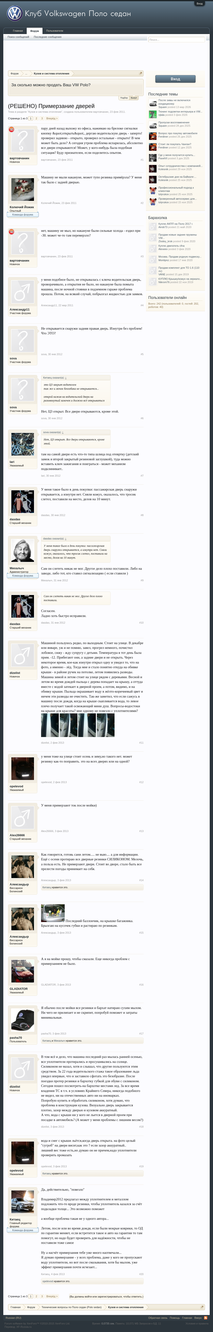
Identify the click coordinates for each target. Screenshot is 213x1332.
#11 (141, 742)
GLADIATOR (19, 989)
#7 (142, 475)
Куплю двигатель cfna (171, 245)
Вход (200, 3)
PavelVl (162, 158)
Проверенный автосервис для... (177, 198)
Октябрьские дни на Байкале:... (177, 176)
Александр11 (20, 309)
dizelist (15, 673)
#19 (141, 1166)
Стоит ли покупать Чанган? (174, 144)
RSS (205, 1317)
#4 (142, 305)
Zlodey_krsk (165, 241)
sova (13, 358)
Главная (18, 30)
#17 (141, 1033)
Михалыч (17, 568)
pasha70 (16, 1037)
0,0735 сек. (108, 1323)
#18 (141, 1126)
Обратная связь (157, 1317)
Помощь (175, 1317)
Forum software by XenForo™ (37, 1323)
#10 (141, 622)
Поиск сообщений (18, 36)
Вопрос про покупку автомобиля (177, 133)
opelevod (16, 786)
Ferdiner (163, 136)
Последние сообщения (47, 36)
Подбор (124, 98)
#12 (141, 782)
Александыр (19, 884)
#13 (141, 831)
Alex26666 (17, 835)
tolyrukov (163, 194)
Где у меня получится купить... (176, 155)
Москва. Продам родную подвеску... (179, 256)
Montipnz (163, 260)
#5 (142, 354)
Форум (34, 31)
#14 (141, 880)
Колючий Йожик (22, 207)
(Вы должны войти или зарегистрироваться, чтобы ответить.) (106, 1296)
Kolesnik (163, 169)
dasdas (15, 519)
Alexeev (163, 249)
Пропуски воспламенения (173, 122)
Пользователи (54, 30)
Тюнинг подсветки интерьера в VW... (180, 111)
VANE (161, 274)
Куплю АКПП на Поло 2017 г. (175, 223)
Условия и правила (197, 1323)
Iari (12, 462)
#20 (141, 1274)
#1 (142, 159)
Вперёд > (52, 118)
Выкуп (134, 97)
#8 (142, 515)
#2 (142, 203)
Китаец (47, 887)
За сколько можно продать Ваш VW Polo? (50, 84)
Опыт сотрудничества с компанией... (180, 165)
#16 (141, 984)
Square (162, 107)
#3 (142, 256)
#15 (141, 932)
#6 (142, 418)
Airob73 (162, 227)
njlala (161, 114)
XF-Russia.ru (23, 1326)
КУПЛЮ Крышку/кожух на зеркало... (180, 278)
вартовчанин (100, 111)
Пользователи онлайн (167, 298)
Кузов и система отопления (44, 111)
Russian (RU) (13, 1317)
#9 (142, 580)
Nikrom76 (164, 282)
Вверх (198, 1317)
